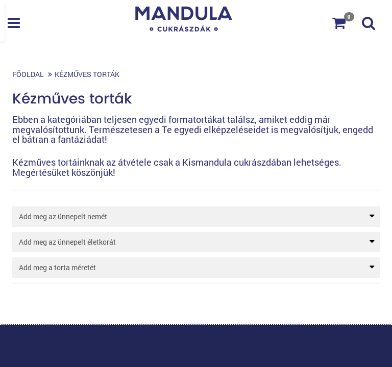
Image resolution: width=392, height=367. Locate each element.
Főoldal (28, 74)
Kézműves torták (87, 74)
